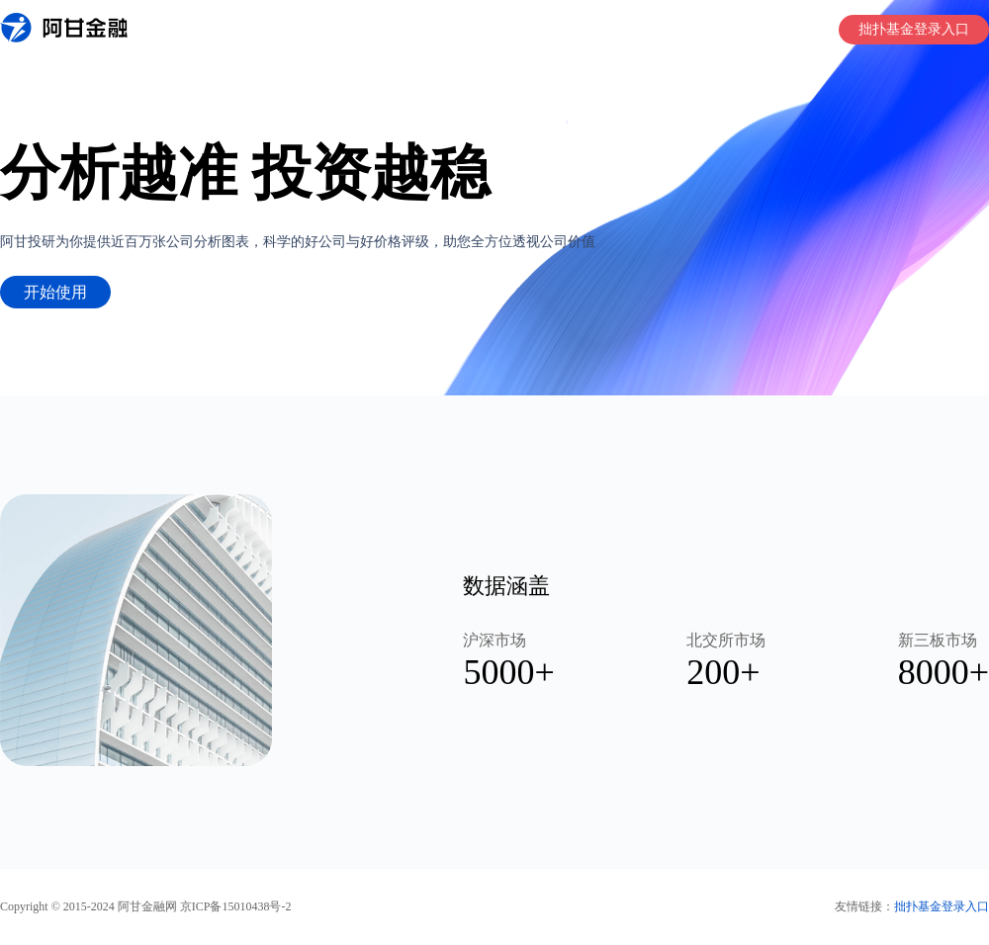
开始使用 (55, 292)
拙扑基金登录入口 (913, 29)
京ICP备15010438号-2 (236, 906)
